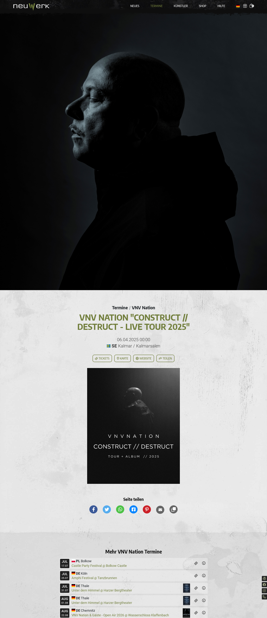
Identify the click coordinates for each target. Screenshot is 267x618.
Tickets (102, 359)
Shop (202, 6)
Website (143, 358)
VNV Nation (143, 307)
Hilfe (221, 6)
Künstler (181, 6)
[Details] (203, 563)
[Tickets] (196, 563)
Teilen (165, 358)
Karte (122, 358)
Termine (156, 6)
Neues (134, 6)
